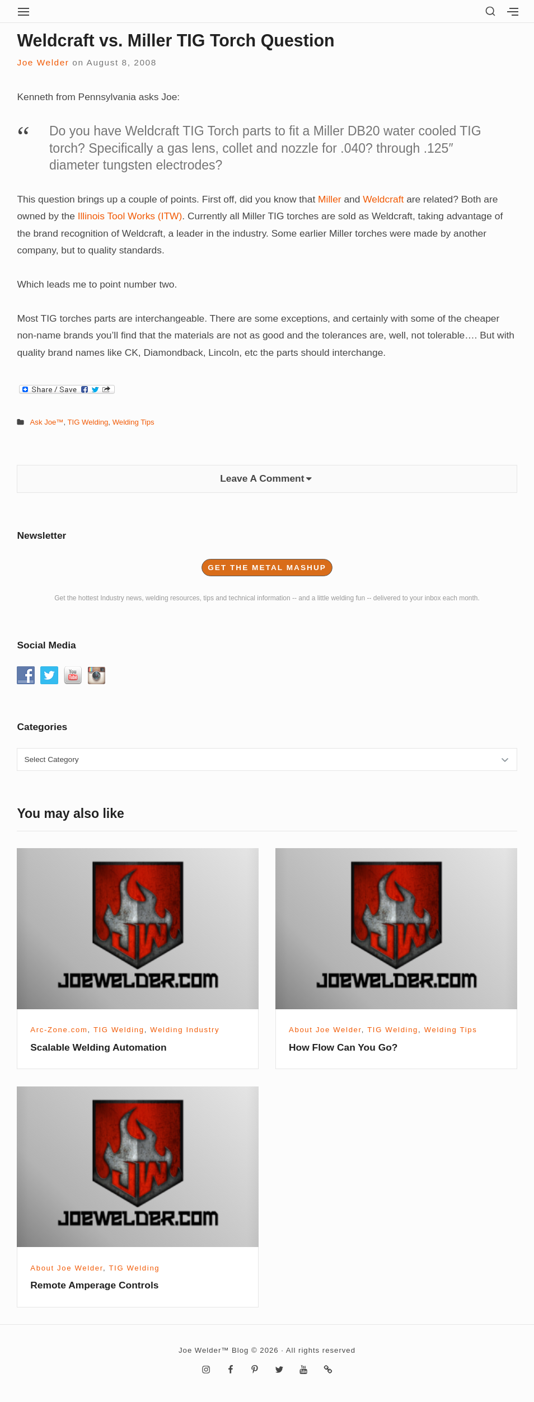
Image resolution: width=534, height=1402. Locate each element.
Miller (329, 199)
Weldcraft (383, 199)
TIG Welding (88, 422)
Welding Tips (133, 422)
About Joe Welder (325, 1029)
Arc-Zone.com (58, 1029)
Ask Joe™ (47, 422)
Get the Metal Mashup (267, 567)
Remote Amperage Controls (94, 1285)
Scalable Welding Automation (98, 1047)
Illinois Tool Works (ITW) (130, 216)
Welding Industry (184, 1029)
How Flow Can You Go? (343, 1047)
